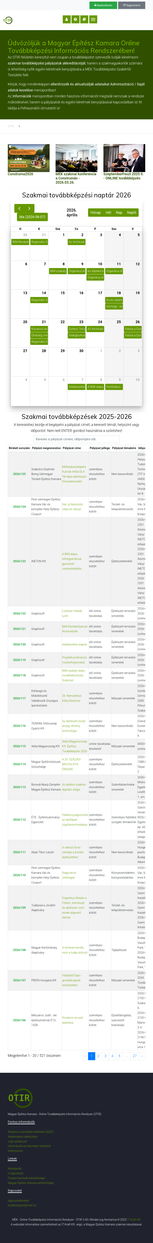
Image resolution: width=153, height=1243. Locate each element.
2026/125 (19, 474)
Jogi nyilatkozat (17, 1141)
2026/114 (19, 764)
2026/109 (19, 907)
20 (25, 322)
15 (63, 293)
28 (44, 351)
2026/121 (19, 629)
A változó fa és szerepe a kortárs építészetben (73, 852)
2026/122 (19, 613)
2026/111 (19, 852)
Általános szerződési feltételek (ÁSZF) (31, 1131)
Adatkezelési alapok (74, 644)
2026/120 (19, 644)
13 (25, 293)
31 (44, 235)
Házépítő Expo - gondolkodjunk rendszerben (72, 980)
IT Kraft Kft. (134, 1219)
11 (119, 264)
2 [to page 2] (99, 1056)
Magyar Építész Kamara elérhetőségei (31, 1183)
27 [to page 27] (135, 1056)
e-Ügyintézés (16, 1173)
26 (138, 322)
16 (81, 293)
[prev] (19, 208)
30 (25, 235)
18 (119, 293)
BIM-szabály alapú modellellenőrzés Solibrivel (73, 675)
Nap (119, 213)
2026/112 (19, 819)
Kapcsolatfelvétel (18, 1200)
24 (100, 322)
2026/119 (19, 660)
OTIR (11, 126)
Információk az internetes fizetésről (29, 1146)
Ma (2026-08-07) (32, 217)
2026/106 (19, 1020)
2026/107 (19, 980)
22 (63, 322)
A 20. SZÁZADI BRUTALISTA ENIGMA (71, 764)
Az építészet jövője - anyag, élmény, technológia (74, 726)
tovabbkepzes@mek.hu (22, 1205)
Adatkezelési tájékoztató (22, 1136)
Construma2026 (20, 174)
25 (119, 322)
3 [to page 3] (105, 1056)
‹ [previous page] (85, 1056)
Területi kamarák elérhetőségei (26, 1178)
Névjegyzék (15, 1168)
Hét (108, 213)
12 (138, 264)
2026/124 (19, 507)
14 (44, 293)
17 (100, 293)
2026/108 (19, 950)
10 (100, 264)
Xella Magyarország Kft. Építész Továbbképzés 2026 (74, 746)
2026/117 (19, 698)
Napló (131, 213)
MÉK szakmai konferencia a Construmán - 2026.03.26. (76, 178)
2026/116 (19, 726)
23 (81, 322)
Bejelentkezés (103, 5)
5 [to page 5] (119, 1056)
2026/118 (19, 675)
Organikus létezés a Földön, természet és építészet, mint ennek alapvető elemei (74, 907)
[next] (29, 208)
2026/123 (19, 561)
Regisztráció (131, 5)
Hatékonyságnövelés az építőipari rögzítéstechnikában (75, 819)
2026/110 (19, 875)
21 (44, 322)
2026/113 (19, 787)
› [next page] (142, 1056)
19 (138, 293)
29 (63, 351)
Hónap (96, 213)
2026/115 (19, 746)
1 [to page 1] (92, 1056)
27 (25, 351)
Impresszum (15, 1150)
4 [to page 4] (112, 1056)
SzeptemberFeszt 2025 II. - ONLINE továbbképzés (123, 176)
